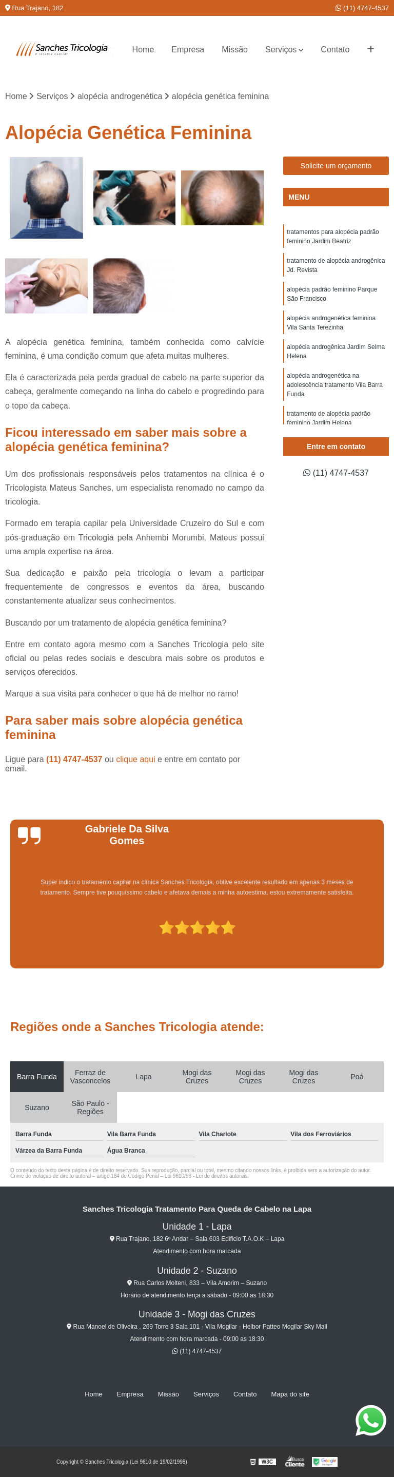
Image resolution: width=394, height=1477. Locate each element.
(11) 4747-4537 (362, 8)
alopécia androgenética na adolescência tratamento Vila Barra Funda (335, 385)
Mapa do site (290, 1394)
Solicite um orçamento (336, 166)
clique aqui (135, 759)
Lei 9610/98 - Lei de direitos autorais (206, 1176)
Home (143, 49)
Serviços (281, 49)
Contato (335, 49)
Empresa (187, 49)
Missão (235, 49)
